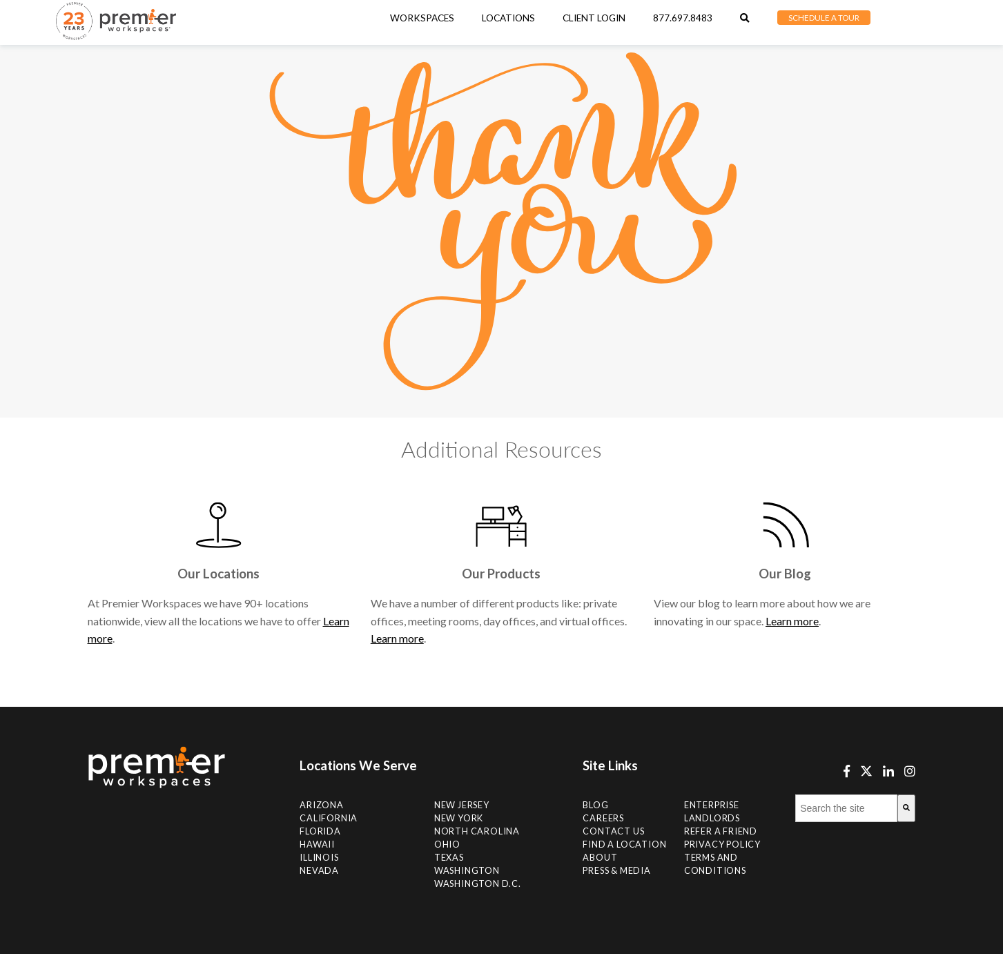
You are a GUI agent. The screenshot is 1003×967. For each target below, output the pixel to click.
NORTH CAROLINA (477, 831)
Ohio (447, 844)
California (329, 817)
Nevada (319, 870)
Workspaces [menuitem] (422, 17)
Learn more (397, 638)
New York (458, 817)
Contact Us (613, 831)
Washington (467, 870)
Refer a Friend (720, 831)
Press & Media (616, 870)
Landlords (712, 817)
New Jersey (461, 804)
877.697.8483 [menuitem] (682, 17)
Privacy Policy (722, 844)
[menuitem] (508, 18)
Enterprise (711, 804)
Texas (449, 857)
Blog (595, 804)
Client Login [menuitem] (594, 17)
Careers (603, 817)
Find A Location (624, 844)
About (600, 857)
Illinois (319, 857)
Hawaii (317, 844)
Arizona (322, 804)
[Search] (906, 808)
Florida (320, 831)
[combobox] (846, 808)
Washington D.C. (477, 883)
